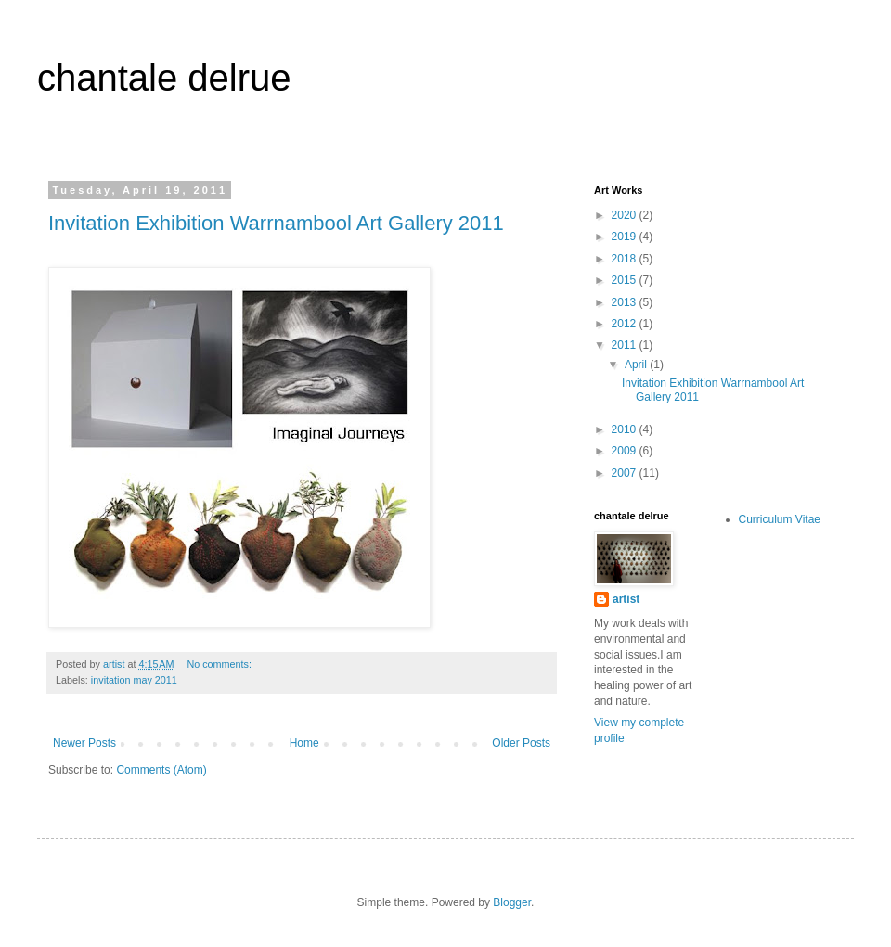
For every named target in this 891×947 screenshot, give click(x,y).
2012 (625, 323)
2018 (625, 258)
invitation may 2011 (134, 679)
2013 (625, 302)
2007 (625, 473)
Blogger (512, 902)
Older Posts (521, 742)
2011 (625, 345)
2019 (625, 236)
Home (304, 742)
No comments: (220, 664)
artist (626, 599)
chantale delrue (164, 78)
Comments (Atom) (161, 769)
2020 (625, 215)
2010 (625, 429)
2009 (625, 450)
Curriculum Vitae (779, 519)
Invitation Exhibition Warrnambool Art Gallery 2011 (276, 223)
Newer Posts (84, 742)
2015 (625, 280)
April (637, 364)
